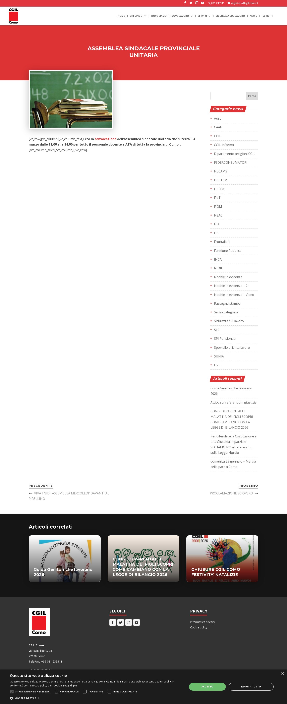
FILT (217, 197)
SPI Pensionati (225, 338)
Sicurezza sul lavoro (230, 16)
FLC (216, 233)
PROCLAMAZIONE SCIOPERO (231, 493)
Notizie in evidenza (228, 277)
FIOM (218, 206)
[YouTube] (202, 4)
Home (121, 16)
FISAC (218, 215)
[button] (96, 698)
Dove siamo (159, 16)
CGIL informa (224, 145)
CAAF (218, 127)
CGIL (217, 136)
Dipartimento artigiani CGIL (234, 154)
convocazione (105, 139)
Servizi (202, 16)
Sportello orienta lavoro (232, 347)
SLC (217, 330)
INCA (218, 259)
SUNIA (219, 356)
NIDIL (218, 268)
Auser (218, 118)
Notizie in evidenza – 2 (231, 286)
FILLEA (219, 189)
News (253, 16)
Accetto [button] (207, 686)
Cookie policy (198, 627)
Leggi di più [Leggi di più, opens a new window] (70, 685)
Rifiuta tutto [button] (251, 686)
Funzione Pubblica (227, 250)
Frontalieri (222, 241)
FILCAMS (220, 171)
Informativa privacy (202, 622)
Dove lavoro (180, 16)
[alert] (143, 687)
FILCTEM (220, 180)
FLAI (217, 224)
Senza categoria (226, 312)
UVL (217, 365)
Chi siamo (136, 16)
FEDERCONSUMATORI (230, 162)
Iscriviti (267, 16)
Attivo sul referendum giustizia (233, 402)
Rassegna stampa (227, 303)
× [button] (282, 673)
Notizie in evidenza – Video (234, 294)
